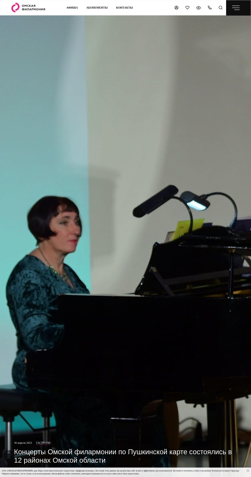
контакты (124, 7)
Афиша (72, 7)
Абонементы (97, 7)
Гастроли (43, 442)
